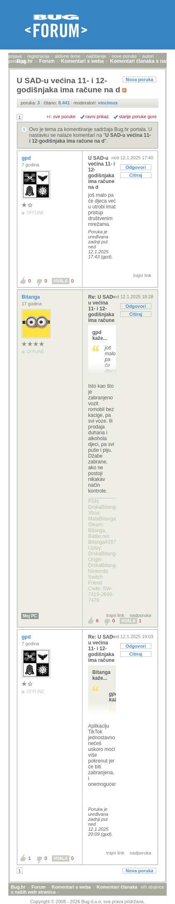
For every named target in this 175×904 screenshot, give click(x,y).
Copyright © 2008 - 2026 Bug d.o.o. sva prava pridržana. (87, 901)
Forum (39, 886)
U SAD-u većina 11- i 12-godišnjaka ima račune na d (90, 138)
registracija (38, 56)
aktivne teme (68, 56)
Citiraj (135, 175)
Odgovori (136, 167)
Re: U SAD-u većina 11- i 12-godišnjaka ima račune (101, 308)
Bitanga (31, 297)
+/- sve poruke (61, 116)
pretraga (16, 61)
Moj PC (30, 616)
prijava (15, 56)
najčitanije (96, 56)
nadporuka (140, 615)
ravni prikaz (97, 116)
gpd (27, 158)
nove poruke (124, 56)
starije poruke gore (138, 116)
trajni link (142, 275)
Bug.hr (18, 886)
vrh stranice (152, 886)
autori (148, 56)
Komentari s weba (71, 886)
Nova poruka (139, 79)
